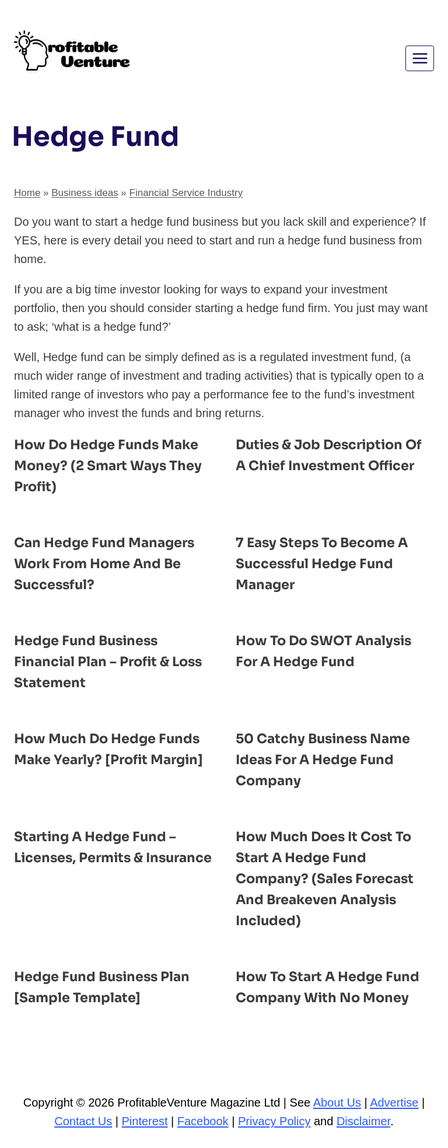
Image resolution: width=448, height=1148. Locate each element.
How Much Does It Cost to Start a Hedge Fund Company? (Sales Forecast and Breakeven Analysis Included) (330, 878)
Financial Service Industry (186, 192)
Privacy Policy (274, 1121)
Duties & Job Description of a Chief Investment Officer (325, 465)
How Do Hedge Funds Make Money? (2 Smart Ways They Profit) (111, 465)
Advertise (394, 1102)
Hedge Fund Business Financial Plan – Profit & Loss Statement (97, 661)
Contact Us (83, 1121)
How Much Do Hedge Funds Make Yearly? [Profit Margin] (112, 759)
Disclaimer (363, 1121)
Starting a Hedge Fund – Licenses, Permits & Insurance (100, 857)
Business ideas (84, 192)
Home (27, 192)
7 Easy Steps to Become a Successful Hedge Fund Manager (328, 563)
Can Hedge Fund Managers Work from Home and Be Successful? (109, 563)
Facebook (203, 1121)
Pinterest (145, 1121)
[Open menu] (419, 58)
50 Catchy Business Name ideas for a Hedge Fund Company (329, 759)
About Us (337, 1102)
